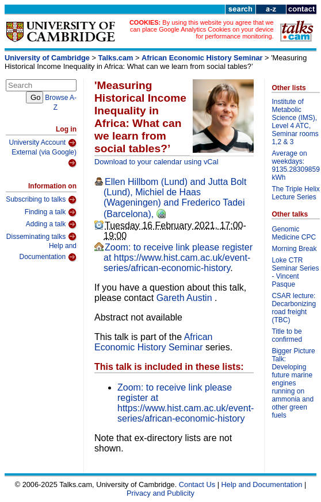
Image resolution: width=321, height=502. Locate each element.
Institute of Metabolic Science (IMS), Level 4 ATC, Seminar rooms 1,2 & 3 (295, 122)
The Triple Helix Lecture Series (295, 193)
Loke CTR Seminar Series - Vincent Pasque (295, 272)
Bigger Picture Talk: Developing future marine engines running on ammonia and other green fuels (293, 383)
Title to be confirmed (287, 335)
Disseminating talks (41, 236)
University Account (43, 143)
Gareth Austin (185, 298)
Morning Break (294, 249)
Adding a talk (51, 224)
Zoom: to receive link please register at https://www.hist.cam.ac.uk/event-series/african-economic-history (178, 257)
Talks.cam (115, 57)
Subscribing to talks (41, 199)
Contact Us (197, 484)
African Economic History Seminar (202, 57)
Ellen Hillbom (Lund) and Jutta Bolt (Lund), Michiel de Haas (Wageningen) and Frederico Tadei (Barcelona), (175, 198)
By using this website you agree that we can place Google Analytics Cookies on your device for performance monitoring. (201, 29)
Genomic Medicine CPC (294, 233)
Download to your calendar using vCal (156, 161)
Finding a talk (51, 212)
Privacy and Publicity (160, 493)
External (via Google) (44, 158)
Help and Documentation (48, 252)
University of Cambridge (47, 57)
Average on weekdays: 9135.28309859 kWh (295, 165)
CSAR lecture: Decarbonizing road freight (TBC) (294, 308)
